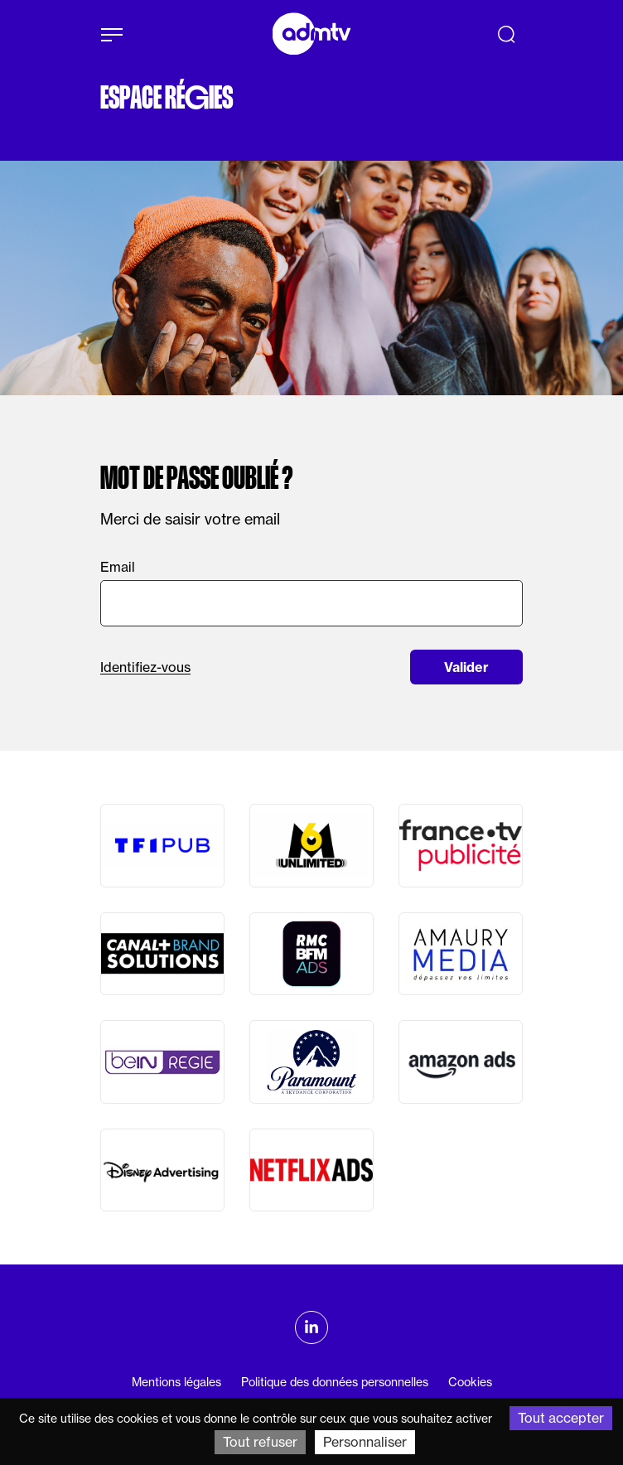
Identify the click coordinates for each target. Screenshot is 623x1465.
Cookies (470, 1382)
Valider (466, 667)
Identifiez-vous (145, 667)
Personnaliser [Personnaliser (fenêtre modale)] (365, 1442)
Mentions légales (176, 1382)
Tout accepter (561, 1417)
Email (117, 566)
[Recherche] (506, 34)
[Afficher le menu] (112, 35)
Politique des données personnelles (334, 1382)
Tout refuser (260, 1442)
